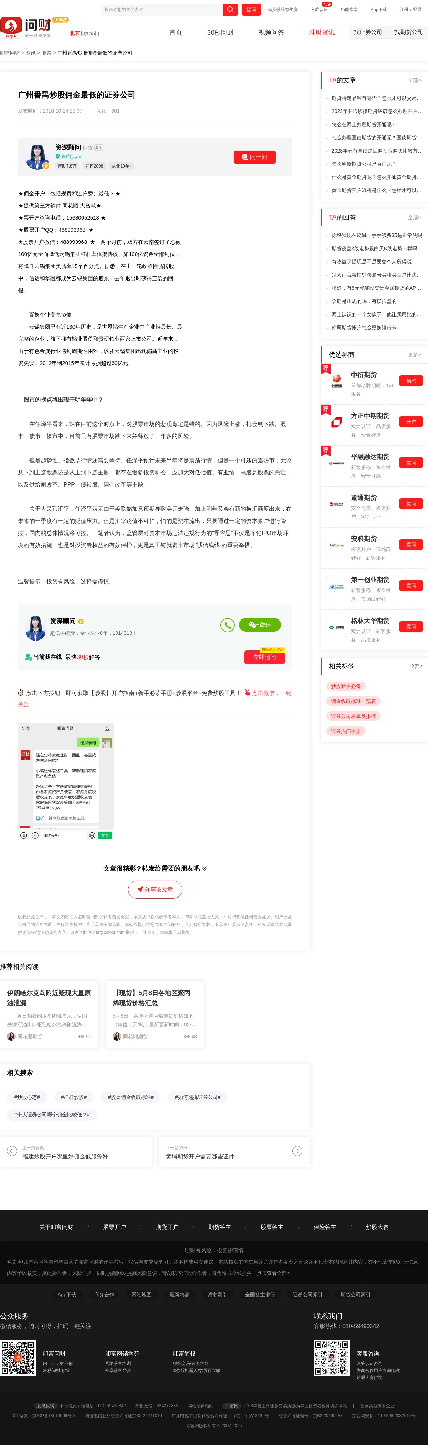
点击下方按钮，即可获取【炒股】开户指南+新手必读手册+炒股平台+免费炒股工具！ (155, 699)
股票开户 (114, 1227)
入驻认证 (319, 9)
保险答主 (325, 1227)
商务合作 (104, 1294)
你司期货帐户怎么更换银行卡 (364, 327)
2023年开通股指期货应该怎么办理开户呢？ (378, 111)
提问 (251, 9)
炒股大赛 (377, 1227)
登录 (417, 9)
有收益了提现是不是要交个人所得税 (372, 261)
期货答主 (219, 1227)
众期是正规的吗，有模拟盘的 (364, 301)
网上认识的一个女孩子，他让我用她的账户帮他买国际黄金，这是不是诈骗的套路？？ (378, 314)
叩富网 (231, 1405)
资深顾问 (74, 147)
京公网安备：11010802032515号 (383, 1415)
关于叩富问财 (56, 1227)
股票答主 (272, 1227)
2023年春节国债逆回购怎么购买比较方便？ (378, 151)
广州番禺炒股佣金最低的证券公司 (94, 53)
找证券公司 (371, 32)
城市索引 (218, 1294)
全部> (414, 80)
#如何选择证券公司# (198, 1097)
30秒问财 (220, 32)
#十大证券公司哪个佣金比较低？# (52, 1114)
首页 (175, 32)
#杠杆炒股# (74, 1097)
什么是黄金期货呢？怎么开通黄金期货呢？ (378, 177)
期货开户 (167, 1227)
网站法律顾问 (204, 1405)
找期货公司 (408, 32)
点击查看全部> (273, 1273)
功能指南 (349, 9)
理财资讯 (322, 32)
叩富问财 (10, 53)
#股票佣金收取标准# (131, 1097)
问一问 (254, 157)
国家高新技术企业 (377, 1405)
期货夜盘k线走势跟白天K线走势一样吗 (374, 248)
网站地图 (142, 1294)
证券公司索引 (308, 1294)
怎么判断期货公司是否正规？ (364, 164)
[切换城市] (89, 33)
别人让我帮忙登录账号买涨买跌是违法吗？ (378, 275)
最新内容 (180, 1294)
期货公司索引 (356, 1294)
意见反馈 (45, 1405)
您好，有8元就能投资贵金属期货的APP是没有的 (378, 288)
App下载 (379, 9)
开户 (411, 422)
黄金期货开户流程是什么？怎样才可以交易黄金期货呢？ (378, 190)
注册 (404, 9)
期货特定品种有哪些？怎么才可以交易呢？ (378, 98)
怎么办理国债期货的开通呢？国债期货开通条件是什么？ (378, 137)
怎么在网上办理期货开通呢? (363, 124)
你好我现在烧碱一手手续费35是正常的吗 (377, 235)
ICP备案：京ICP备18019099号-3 (47, 1415)
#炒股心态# (27, 1097)
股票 (46, 53)
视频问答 (271, 32)
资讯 (31, 53)
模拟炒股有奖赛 (283, 9)
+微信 (260, 625)
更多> (414, 355)
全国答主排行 (260, 1294)
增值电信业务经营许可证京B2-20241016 (127, 1415)
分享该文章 (155, 889)
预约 (411, 381)
